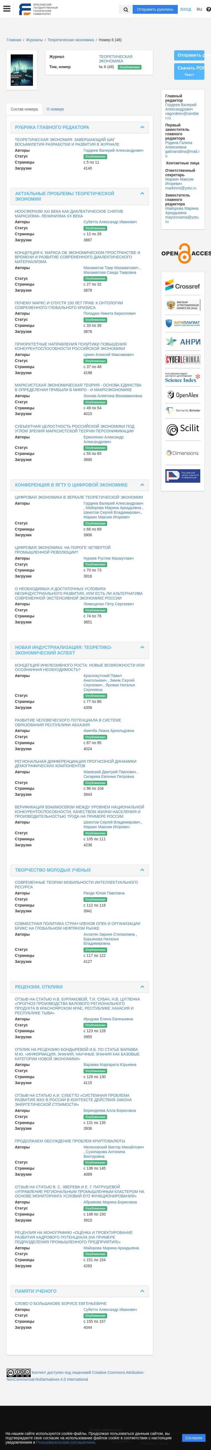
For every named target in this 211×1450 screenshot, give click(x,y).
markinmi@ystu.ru (180, 188)
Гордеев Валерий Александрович (113, 150)
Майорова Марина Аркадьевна (114, 508)
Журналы (34, 40)
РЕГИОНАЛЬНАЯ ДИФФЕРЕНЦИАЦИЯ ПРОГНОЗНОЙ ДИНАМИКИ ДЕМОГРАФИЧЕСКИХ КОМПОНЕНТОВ (76, 763)
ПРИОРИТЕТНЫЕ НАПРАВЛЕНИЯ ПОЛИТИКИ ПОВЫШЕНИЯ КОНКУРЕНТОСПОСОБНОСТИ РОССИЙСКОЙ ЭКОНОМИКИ (71, 346)
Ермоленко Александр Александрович (104, 439)
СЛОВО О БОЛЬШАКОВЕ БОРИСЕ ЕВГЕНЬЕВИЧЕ (61, 1303)
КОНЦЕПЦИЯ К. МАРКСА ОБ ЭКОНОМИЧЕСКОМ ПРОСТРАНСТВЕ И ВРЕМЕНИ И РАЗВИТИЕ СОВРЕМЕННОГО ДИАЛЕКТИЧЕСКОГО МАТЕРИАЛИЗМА (77, 257)
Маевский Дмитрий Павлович (110, 772)
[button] (7, 9)
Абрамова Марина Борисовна (110, 1202)
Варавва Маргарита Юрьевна (110, 1064)
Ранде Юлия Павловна (104, 893)
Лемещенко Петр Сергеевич (109, 604)
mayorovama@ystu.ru (182, 219)
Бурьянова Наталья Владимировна (101, 941)
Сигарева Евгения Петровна (109, 776)
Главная (14, 40)
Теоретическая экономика (71, 40)
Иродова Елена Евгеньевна (108, 1019)
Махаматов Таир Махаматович (112, 268)
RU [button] (199, 9)
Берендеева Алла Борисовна (110, 1110)
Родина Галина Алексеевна (178, 144)
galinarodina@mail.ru (182, 153)
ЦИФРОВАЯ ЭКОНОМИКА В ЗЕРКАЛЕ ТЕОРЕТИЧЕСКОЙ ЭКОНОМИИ (79, 497)
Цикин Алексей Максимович (109, 354)
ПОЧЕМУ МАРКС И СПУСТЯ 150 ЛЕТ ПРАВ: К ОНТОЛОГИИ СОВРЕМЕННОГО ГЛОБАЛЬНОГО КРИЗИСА (69, 305)
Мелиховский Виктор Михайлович (114, 1147)
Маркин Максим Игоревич (107, 517)
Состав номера (24, 109)
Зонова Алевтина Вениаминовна (113, 396)
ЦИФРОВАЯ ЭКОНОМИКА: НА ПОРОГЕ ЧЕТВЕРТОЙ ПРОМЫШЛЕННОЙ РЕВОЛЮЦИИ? (63, 549)
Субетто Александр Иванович (110, 222)
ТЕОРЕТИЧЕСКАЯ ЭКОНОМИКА (115, 58)
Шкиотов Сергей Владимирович (112, 512)
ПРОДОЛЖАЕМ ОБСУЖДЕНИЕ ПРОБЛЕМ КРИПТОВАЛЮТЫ (70, 1141)
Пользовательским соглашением (65, 1442)
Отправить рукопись (155, 9)
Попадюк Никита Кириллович (110, 313)
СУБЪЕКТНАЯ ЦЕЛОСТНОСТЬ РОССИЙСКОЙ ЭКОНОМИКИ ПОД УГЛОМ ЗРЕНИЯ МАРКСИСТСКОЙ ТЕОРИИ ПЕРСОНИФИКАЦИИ (74, 428)
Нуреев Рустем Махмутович (109, 558)
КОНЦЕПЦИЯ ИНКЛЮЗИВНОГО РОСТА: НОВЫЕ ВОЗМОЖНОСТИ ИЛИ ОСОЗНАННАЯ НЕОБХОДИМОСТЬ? (80, 667)
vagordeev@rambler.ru (182, 115)
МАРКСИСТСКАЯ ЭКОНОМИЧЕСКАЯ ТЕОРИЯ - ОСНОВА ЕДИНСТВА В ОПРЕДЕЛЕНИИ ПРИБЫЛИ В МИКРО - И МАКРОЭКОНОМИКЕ (78, 387)
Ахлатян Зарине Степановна (110, 934)
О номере (55, 109)
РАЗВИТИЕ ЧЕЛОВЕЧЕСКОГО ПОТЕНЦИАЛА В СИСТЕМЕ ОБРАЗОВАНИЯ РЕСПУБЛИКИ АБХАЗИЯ (68, 722)
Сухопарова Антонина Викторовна (104, 1154)
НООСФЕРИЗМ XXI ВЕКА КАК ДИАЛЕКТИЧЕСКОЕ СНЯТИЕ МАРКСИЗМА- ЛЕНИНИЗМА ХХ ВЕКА (69, 213)
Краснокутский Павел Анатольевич (103, 678)
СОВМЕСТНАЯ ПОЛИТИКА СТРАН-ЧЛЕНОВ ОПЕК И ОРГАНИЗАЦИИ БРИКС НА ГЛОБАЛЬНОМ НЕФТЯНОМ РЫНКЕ (77, 925)
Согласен (193, 1438)
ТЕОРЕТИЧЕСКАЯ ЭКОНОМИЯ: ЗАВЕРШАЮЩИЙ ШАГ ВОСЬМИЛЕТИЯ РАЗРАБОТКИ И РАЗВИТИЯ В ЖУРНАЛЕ (67, 142)
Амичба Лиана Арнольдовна (109, 730)
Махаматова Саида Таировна (110, 272)
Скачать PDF (191, 71)
